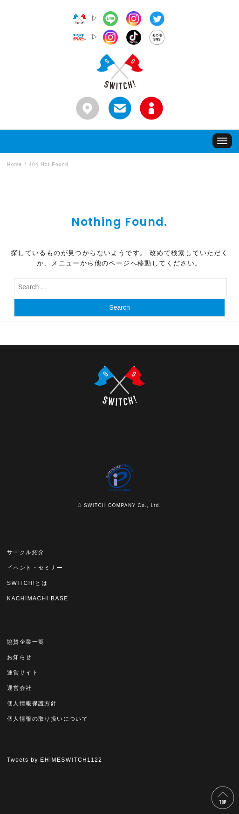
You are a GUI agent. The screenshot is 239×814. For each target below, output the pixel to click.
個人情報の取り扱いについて (47, 719)
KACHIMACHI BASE (37, 598)
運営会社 (19, 688)
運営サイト (22, 672)
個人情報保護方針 (32, 703)
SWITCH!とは (27, 583)
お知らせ (19, 657)
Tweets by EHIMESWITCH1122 (54, 760)
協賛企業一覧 (25, 642)
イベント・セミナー (35, 567)
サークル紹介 (25, 552)
